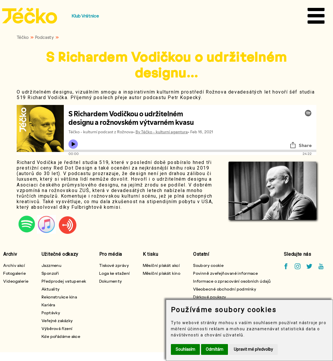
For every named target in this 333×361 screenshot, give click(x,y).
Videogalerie (15, 281)
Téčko (23, 37)
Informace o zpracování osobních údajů (232, 281)
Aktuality (51, 288)
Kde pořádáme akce (61, 336)
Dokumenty (110, 281)
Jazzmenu (52, 265)
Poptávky (51, 312)
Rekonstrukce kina (59, 296)
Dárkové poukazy (209, 296)
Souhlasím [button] (185, 349)
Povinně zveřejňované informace (225, 273)
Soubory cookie (208, 265)
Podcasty (44, 37)
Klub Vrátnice (85, 15)
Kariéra (48, 304)
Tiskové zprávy (114, 265)
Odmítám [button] (214, 349)
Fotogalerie (14, 273)
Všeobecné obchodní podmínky (224, 288)
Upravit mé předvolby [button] (253, 349)
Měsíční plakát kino (161, 273)
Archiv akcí (14, 265)
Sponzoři (50, 273)
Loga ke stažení (114, 273)
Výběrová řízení (57, 328)
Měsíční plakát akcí (161, 265)
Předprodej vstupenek (64, 281)
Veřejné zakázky (57, 320)
